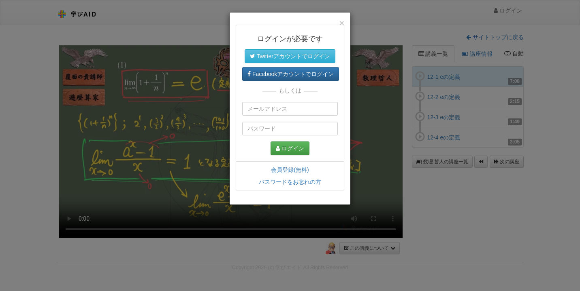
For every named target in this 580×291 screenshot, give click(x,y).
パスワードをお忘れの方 (290, 182)
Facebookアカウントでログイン (290, 74)
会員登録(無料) (290, 170)
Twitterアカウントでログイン (290, 56)
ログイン (290, 148)
